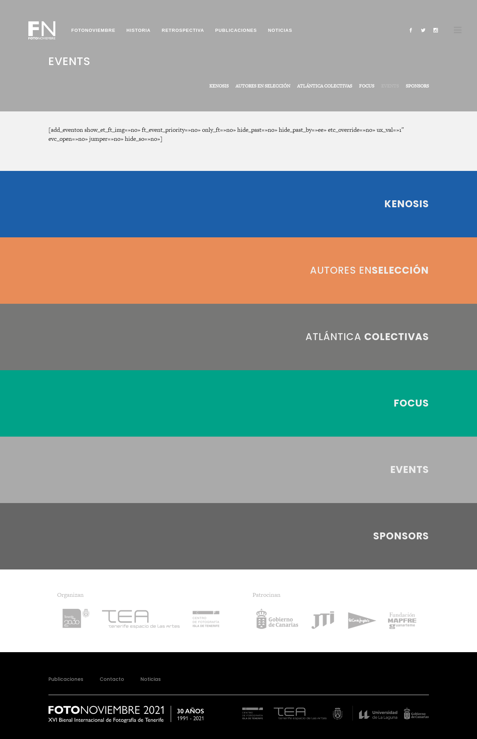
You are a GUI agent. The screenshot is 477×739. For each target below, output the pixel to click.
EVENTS (390, 86)
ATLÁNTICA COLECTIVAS (324, 86)
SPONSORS (417, 86)
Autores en (369, 270)
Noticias (150, 679)
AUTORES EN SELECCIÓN (263, 86)
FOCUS (366, 86)
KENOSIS (219, 86)
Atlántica (367, 337)
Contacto (112, 679)
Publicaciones (65, 679)
